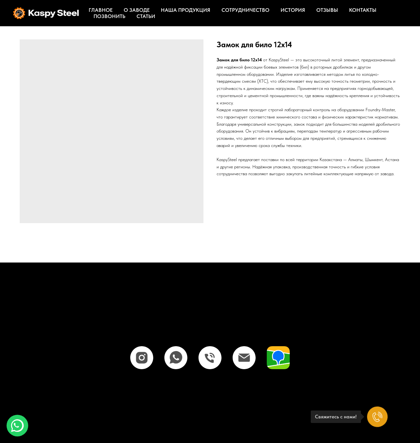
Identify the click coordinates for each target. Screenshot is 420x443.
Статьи (145, 16)
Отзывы (327, 10)
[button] (17, 425)
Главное (101, 10)
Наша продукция (185, 10)
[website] (278, 357)
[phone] (210, 357)
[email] (244, 357)
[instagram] (141, 357)
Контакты (362, 10)
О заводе (137, 10)
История (293, 10)
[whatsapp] (175, 357)
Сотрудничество (245, 10)
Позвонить (109, 16)
